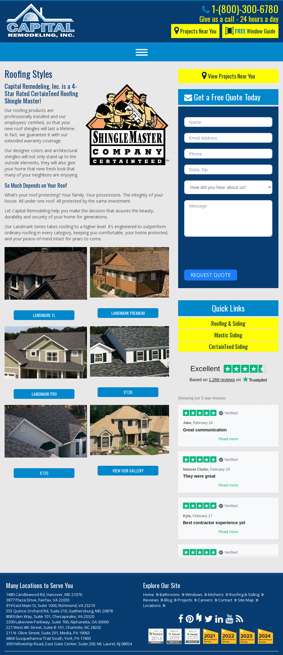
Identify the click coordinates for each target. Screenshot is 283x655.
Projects (185, 600)
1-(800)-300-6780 (240, 9)
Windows (193, 594)
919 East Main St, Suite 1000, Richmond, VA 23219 (50, 605)
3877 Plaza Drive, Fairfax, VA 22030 (37, 600)
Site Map (246, 600)
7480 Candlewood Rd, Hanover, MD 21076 (44, 594)
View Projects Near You (228, 75)
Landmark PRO (44, 394)
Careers (205, 600)
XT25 (44, 473)
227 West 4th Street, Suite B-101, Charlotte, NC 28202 (53, 627)
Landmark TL (44, 315)
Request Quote (211, 275)
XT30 (128, 392)
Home (148, 594)
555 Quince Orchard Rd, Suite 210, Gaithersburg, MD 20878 (59, 611)
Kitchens (216, 594)
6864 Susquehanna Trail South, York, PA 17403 (48, 638)
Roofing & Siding (228, 323)
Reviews (151, 600)
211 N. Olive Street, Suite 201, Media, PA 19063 (48, 633)
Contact (225, 600)
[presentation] (230, 251)
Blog (168, 600)
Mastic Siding (228, 335)
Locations (152, 605)
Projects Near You (195, 30)
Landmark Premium (128, 313)
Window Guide (250, 30)
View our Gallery (127, 470)
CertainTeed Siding (228, 346)
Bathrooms (170, 594)
